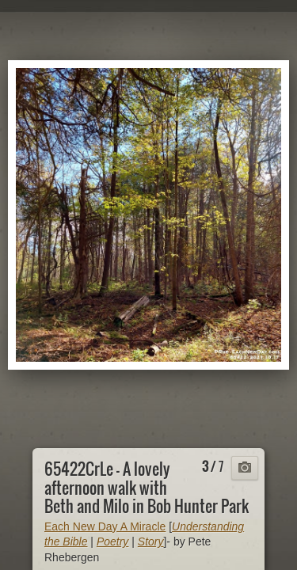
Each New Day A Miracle (105, 526)
